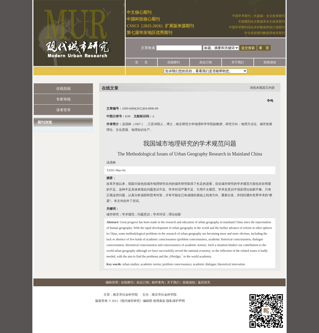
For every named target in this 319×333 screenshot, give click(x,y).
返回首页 (204, 282)
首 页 (141, 62)
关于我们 (237, 62)
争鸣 (270, 101)
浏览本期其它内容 (262, 88)
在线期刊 (173, 62)
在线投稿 (63, 89)
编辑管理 (112, 282)
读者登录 (63, 110)
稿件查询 (158, 282)
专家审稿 (63, 99)
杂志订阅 (205, 62)
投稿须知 (270, 62)
